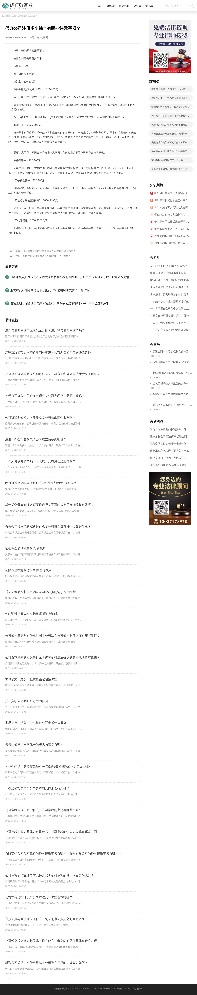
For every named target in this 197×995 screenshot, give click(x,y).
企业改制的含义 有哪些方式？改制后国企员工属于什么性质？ (169, 267)
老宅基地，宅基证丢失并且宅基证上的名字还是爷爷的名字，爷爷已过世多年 (59, 303)
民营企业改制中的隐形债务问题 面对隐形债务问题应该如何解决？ (169, 274)
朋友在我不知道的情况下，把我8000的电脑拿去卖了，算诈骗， (51, 290)
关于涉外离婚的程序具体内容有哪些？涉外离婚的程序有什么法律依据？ (170, 125)
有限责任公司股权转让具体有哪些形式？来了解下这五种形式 (170, 316)
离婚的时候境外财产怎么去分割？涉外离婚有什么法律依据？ (170, 161)
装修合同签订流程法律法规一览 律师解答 (172, 373)
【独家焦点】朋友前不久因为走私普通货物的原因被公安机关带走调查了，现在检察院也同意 (69, 277)
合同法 (149, 5)
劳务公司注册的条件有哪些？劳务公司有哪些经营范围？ (45, 251)
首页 (100, 5)
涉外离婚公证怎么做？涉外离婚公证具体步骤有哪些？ (170, 117)
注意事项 (46, 240)
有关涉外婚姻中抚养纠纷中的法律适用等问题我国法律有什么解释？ (170, 90)
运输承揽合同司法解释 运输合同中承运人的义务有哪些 (172, 363)
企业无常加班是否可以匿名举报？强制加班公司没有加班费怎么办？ (170, 288)
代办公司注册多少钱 (28, 240)
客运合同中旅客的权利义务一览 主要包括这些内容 (172, 352)
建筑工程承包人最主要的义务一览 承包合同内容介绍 (172, 384)
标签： (12, 240)
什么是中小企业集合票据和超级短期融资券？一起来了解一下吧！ (170, 302)
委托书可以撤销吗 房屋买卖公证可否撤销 (172, 405)
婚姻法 (111, 5)
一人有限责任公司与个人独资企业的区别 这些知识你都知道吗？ (170, 309)
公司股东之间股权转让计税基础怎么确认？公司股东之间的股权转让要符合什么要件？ (170, 330)
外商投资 (22, 16)
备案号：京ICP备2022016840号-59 (98, 988)
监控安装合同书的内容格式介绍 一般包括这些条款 (172, 394)
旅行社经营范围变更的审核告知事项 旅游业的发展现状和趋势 (170, 281)
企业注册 (32, 16)
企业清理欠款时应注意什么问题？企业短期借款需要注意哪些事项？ (170, 295)
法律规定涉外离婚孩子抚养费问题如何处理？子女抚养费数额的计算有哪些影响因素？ (170, 108)
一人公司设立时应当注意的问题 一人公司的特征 (169, 323)
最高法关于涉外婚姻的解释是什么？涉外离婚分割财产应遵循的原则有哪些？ (170, 170)
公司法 (137, 5)
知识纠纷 (124, 5)
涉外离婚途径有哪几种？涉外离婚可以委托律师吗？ (170, 152)
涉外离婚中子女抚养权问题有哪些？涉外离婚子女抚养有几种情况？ (170, 99)
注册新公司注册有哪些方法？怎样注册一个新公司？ (43, 256)
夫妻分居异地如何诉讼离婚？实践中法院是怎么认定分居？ (170, 143)
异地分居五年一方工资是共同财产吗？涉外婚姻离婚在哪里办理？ (170, 134)
